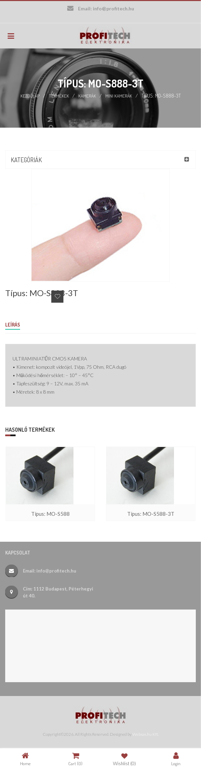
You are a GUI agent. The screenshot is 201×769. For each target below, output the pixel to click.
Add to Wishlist (57, 297)
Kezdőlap (30, 96)
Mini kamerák (119, 96)
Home (25, 759)
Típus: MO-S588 (50, 514)
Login (176, 759)
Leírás (12, 325)
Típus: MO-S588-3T (150, 514)
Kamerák (87, 96)
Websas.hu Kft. (145, 734)
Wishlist (124, 759)
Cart (75, 759)
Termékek (59, 96)
